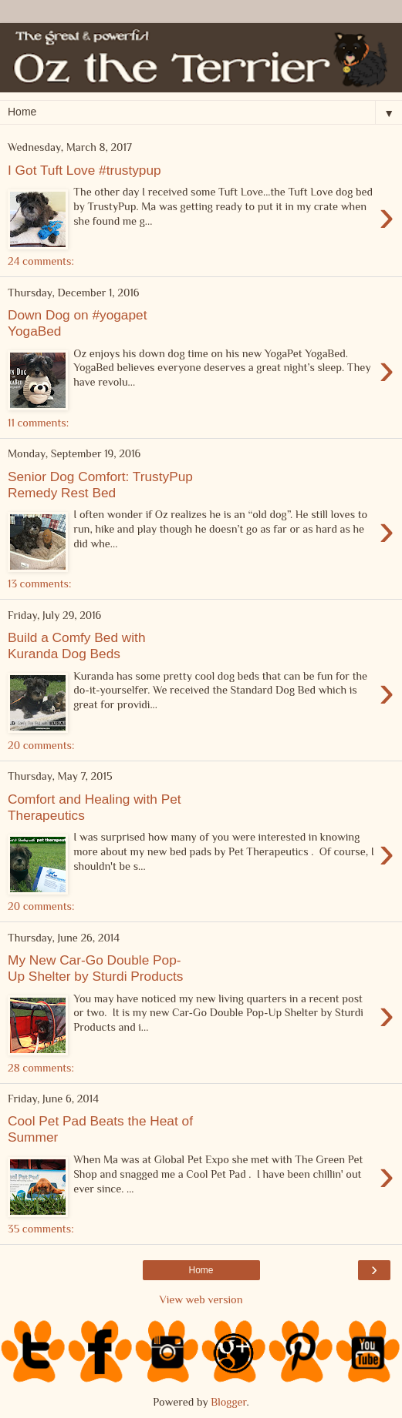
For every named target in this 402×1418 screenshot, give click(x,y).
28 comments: (41, 1068)
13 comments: (39, 583)
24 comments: (41, 261)
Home (200, 1270)
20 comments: (41, 745)
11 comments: (38, 422)
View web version (200, 1299)
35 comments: (41, 1228)
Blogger (228, 1402)
